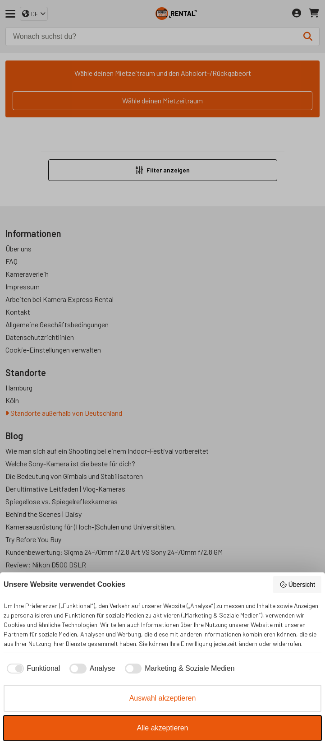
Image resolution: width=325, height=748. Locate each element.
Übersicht (297, 585)
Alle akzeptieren (162, 728)
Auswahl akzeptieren (162, 698)
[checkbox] (32, 668)
